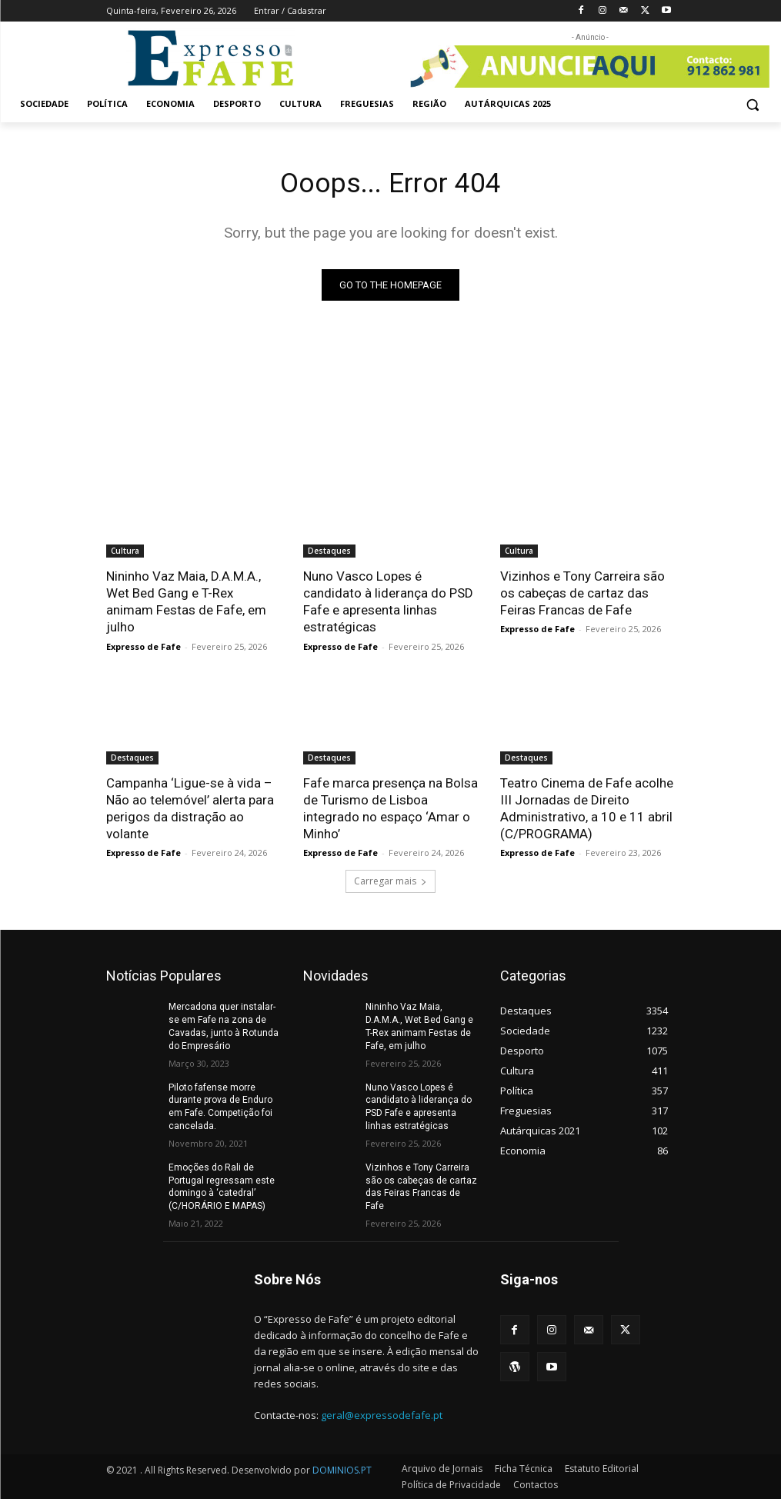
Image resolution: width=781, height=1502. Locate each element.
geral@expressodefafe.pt (381, 1418)
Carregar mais (390, 884)
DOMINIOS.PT (342, 1473)
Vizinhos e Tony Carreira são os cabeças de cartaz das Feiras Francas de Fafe (582, 596)
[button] (752, 104)
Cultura (125, 553)
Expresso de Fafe (143, 648)
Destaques (329, 553)
